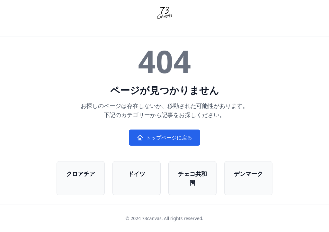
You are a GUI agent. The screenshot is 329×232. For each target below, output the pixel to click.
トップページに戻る (164, 137)
